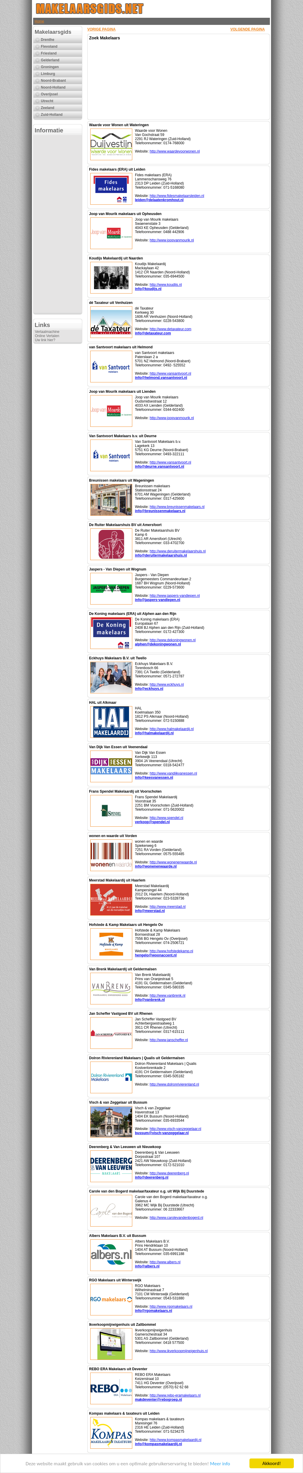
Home (39, 21)
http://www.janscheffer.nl (169, 1040)
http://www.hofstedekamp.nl (171, 951)
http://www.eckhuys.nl (167, 684)
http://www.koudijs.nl (166, 285)
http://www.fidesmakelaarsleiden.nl (177, 196)
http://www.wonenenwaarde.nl (173, 862)
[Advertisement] (57, 224)
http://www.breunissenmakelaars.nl (177, 507)
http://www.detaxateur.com (170, 329)
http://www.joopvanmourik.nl (172, 240)
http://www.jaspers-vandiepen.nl (175, 596)
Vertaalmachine (47, 332)
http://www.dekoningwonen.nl (173, 640)
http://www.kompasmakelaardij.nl (176, 1440)
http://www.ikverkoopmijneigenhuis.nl (179, 1351)
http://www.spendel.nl (166, 818)
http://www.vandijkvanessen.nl (173, 773)
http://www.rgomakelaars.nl (171, 1306)
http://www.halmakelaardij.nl (172, 729)
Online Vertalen (47, 336)
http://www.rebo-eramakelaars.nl (175, 1395)
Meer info (220, 1464)
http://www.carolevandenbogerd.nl (176, 1218)
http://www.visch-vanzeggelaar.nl (175, 1129)
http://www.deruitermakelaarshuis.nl (178, 551)
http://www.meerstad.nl (168, 907)
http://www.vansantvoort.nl (170, 373)
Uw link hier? (45, 340)
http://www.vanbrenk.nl (168, 995)
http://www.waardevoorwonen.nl (175, 151)
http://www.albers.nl (165, 1262)
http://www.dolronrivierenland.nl (174, 1084)
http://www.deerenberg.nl (169, 1173)
